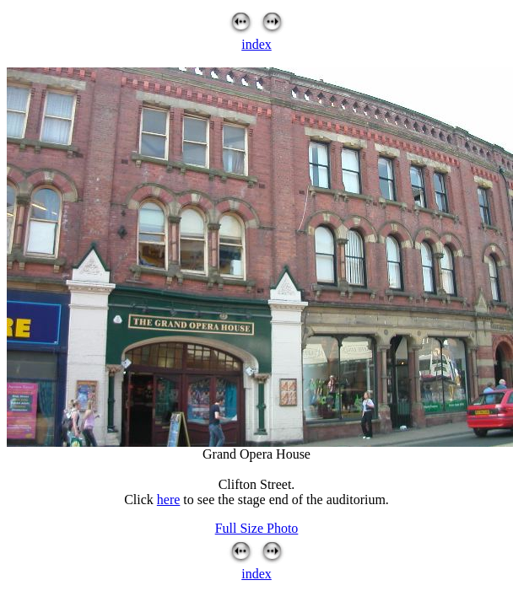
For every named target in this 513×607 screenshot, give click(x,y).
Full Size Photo (257, 528)
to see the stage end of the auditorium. (284, 499)
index (256, 44)
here (169, 499)
